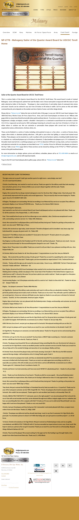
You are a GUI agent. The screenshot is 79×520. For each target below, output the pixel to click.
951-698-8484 (5, 473)
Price (55, 10)
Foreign (75, 32)
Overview (6, 32)
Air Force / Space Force (43, 32)
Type (42, 10)
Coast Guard (65, 32)
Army (56, 32)
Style (49, 10)
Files (71, 6)
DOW (15, 32)
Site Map (4, 485)
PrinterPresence (14, 487)
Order (75, 6)
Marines (29, 32)
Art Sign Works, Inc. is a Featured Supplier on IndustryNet (39, 472)
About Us (72, 10)
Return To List (6, 164)
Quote (66, 6)
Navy (21, 32)
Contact (60, 6)
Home (35, 10)
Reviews (63, 10)
